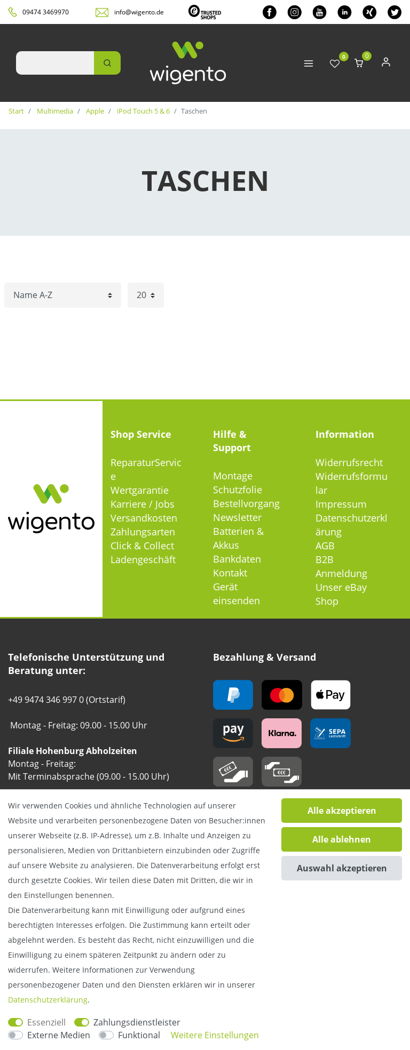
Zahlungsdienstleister (136, 1022)
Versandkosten (144, 517)
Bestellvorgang (246, 503)
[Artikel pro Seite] (146, 295)
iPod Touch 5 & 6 (142, 111)
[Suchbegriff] (55, 63)
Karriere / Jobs (143, 504)
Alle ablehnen (341, 839)
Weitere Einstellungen (215, 1035)
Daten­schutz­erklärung (48, 1000)
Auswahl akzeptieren (342, 868)
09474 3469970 (45, 12)
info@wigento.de (139, 12)
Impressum (341, 504)
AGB (325, 545)
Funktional (139, 1035)
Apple (94, 111)
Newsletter (237, 517)
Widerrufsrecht (349, 462)
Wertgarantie (140, 490)
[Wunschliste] (335, 64)
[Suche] (107, 63)
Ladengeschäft (143, 559)
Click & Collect (142, 545)
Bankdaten (237, 558)
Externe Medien (58, 1035)
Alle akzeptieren (342, 810)
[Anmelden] (386, 64)
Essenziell (46, 1022)
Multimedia (54, 111)
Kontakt (230, 572)
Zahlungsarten (143, 531)
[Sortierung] (62, 295)
